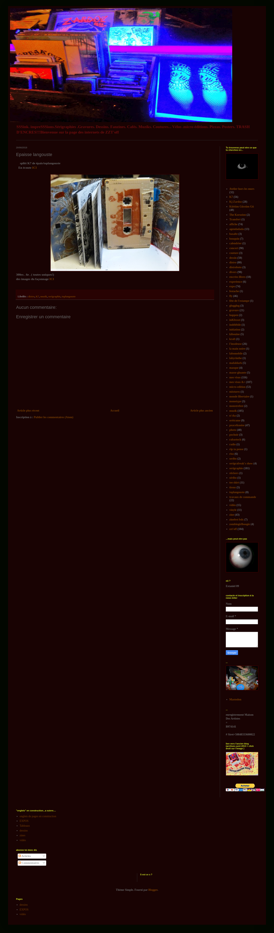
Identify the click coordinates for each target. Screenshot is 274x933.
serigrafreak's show (241, 463)
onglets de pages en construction (38, 816)
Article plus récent (28, 410)
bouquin (234, 238)
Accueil (114, 410)
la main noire (237, 348)
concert (233, 248)
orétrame (234, 420)
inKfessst (234, 319)
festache (234, 291)
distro (31, 296)
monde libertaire (239, 396)
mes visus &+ (237, 382)
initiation (234, 329)
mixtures (234, 391)
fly (231, 296)
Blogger (152, 889)
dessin (233, 257)
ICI (35, 167)
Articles (24, 856)
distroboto (235, 267)
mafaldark (235, 362)
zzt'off (233, 529)
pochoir (234, 434)
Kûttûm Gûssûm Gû (241, 206)
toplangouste (69, 296)
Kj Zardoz (235, 201)
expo (232, 286)
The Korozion (237, 214)
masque (234, 367)
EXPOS (24, 820)
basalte (233, 233)
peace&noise (236, 425)
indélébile (235, 324)
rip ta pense (236, 449)
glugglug (234, 305)
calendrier (235, 243)
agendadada (236, 229)
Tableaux (25, 825)
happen (233, 315)
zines (23, 835)
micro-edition (237, 386)
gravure (234, 310)
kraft (232, 339)
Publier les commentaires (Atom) (53, 417)
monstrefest (236, 405)
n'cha (232, 415)
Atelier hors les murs (242, 188)
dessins (24, 830)
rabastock (235, 439)
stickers (234, 473)
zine (231, 514)
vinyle (233, 509)
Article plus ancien (201, 410)
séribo (233, 477)
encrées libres (237, 276)
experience (235, 281)
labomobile (236, 353)
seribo (233, 458)
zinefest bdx (236, 519)
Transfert (235, 219)
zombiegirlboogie (239, 524)
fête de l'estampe (239, 300)
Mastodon (235, 699)
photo (232, 429)
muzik (43, 296)
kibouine (234, 334)
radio (232, 444)
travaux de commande (242, 497)
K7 (37, 296)
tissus (232, 487)
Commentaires (28, 862)
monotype (235, 401)
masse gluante (237, 372)
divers (233, 272)
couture (234, 253)
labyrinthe (235, 358)
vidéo (232, 505)
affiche (233, 224)
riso (231, 453)
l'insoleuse (235, 343)
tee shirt (234, 482)
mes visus (235, 377)
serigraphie (54, 296)
